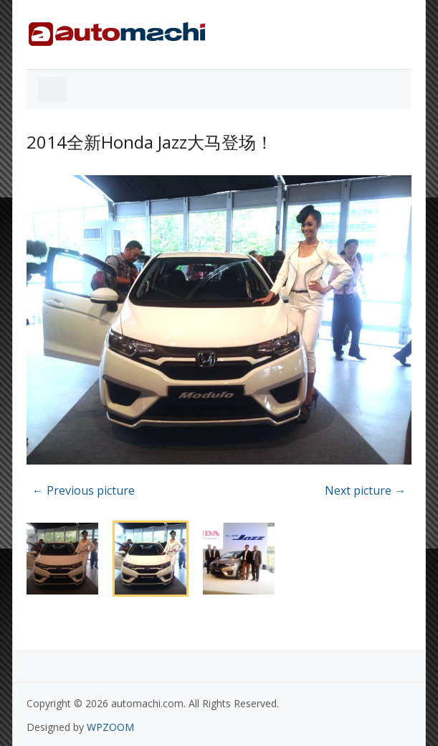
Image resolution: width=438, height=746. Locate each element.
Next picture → (365, 490)
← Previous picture (83, 490)
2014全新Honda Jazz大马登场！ (150, 142)
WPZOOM (110, 727)
